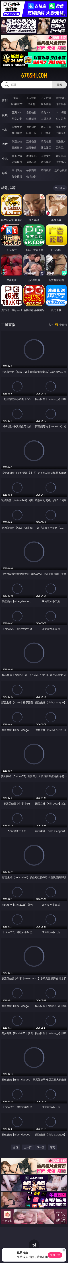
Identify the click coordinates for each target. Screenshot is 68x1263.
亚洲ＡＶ (17, 112)
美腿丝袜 (17, 147)
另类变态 (61, 133)
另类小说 (31, 162)
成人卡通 (46, 127)
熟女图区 (46, 147)
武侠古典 (61, 156)
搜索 (59, 84)
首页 (15, 1147)
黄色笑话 (46, 162)
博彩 (5, 101)
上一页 (28, 1147)
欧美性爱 (61, 127)
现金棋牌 (46, 104)
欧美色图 (46, 141)
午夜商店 (31, 170)
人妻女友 (46, 156)
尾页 (52, 1147)
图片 (5, 144)
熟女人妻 (17, 118)
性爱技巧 (61, 162)
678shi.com (34, 75)
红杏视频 (17, 176)
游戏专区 (61, 98)
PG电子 (17, 98)
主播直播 (46, 118)
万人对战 (46, 98)
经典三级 (31, 133)
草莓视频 (46, 170)
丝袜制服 (31, 118)
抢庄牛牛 (61, 104)
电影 (5, 129)
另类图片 (61, 147)
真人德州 (31, 98)
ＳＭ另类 (61, 118)
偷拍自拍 (31, 127)
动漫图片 (61, 141)
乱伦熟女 (46, 133)
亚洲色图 (31, 141)
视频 (5, 115)
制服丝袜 (17, 133)
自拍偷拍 (31, 112)
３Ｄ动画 (61, 112)
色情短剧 (31, 176)
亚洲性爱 (17, 127)
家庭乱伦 (31, 156)
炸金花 (31, 104)
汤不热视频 (60, 170)
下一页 (40, 1147)
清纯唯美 (31, 147)
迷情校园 (17, 162)
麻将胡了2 (17, 104)
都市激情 (17, 156)
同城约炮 (17, 170)
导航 (5, 173)
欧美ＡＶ (46, 112)
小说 (5, 158)
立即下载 (55, 1255)
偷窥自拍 (17, 141)
